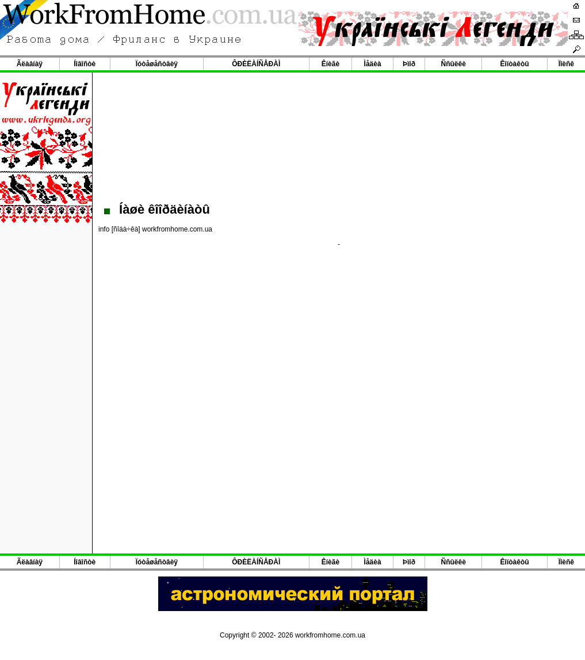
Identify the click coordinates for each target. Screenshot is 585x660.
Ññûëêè (453, 64)
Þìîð (409, 64)
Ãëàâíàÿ (30, 64)
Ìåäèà (372, 64)
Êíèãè (330, 64)
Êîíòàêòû (514, 64)
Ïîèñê (566, 64)
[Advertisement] (339, 136)
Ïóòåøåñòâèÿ (157, 64)
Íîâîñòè (84, 64)
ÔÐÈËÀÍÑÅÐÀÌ (256, 64)
